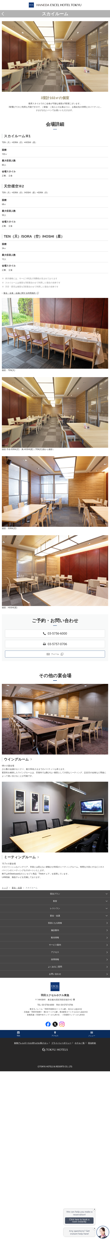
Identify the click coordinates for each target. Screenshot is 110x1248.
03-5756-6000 (49, 1005)
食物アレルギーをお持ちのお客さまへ (31, 1043)
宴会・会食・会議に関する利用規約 (19, 293)
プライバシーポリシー (61, 1043)
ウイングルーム (16, 759)
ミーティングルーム (20, 857)
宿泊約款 (92, 1043)
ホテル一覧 (80, 1043)
